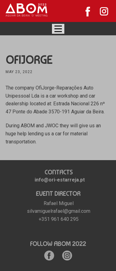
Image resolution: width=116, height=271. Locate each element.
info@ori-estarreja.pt (60, 180)
